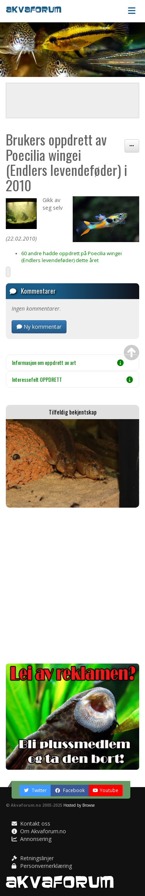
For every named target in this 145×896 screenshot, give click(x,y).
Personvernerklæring (42, 865)
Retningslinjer (33, 858)
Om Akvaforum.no (39, 831)
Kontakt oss (31, 823)
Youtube (105, 790)
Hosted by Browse (79, 805)
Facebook (70, 790)
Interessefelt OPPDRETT (72, 379)
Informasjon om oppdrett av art (68, 362)
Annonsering (31, 839)
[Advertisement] (72, 585)
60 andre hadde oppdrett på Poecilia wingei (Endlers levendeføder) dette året (71, 257)
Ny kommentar (39, 326)
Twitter (35, 790)
